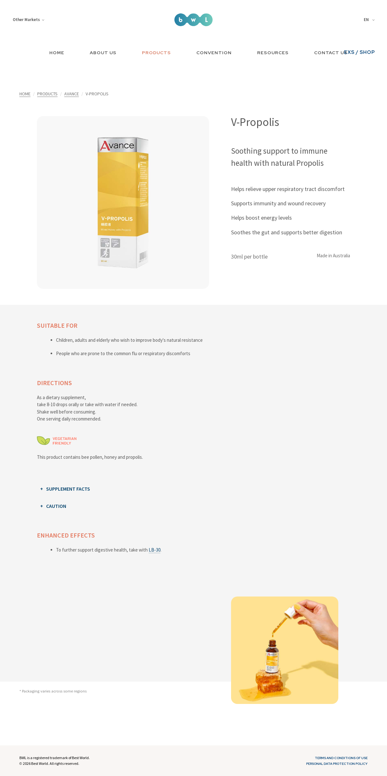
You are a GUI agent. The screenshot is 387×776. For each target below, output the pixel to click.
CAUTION (56, 506)
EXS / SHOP (359, 52)
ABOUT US (103, 52)
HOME (56, 52)
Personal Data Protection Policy (337, 764)
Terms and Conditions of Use (341, 758)
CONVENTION (214, 52)
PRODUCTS (156, 52)
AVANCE (71, 94)
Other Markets (28, 19)
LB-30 (154, 550)
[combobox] (370, 20)
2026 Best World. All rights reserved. (51, 763)
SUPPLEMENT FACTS (68, 489)
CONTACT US (331, 52)
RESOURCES (273, 52)
